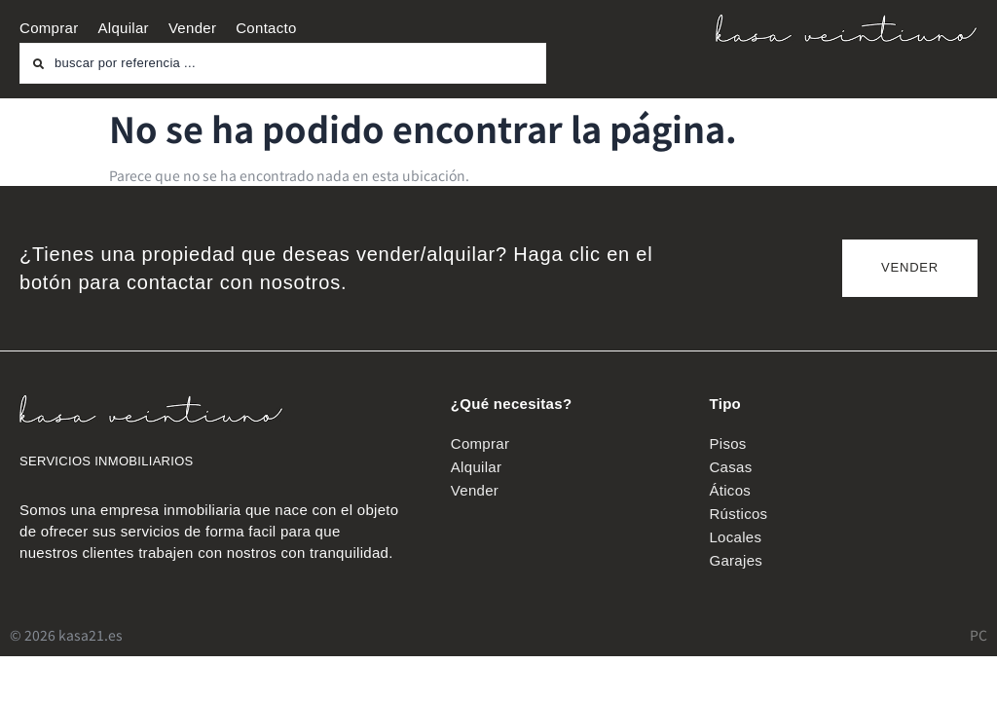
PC (978, 635)
